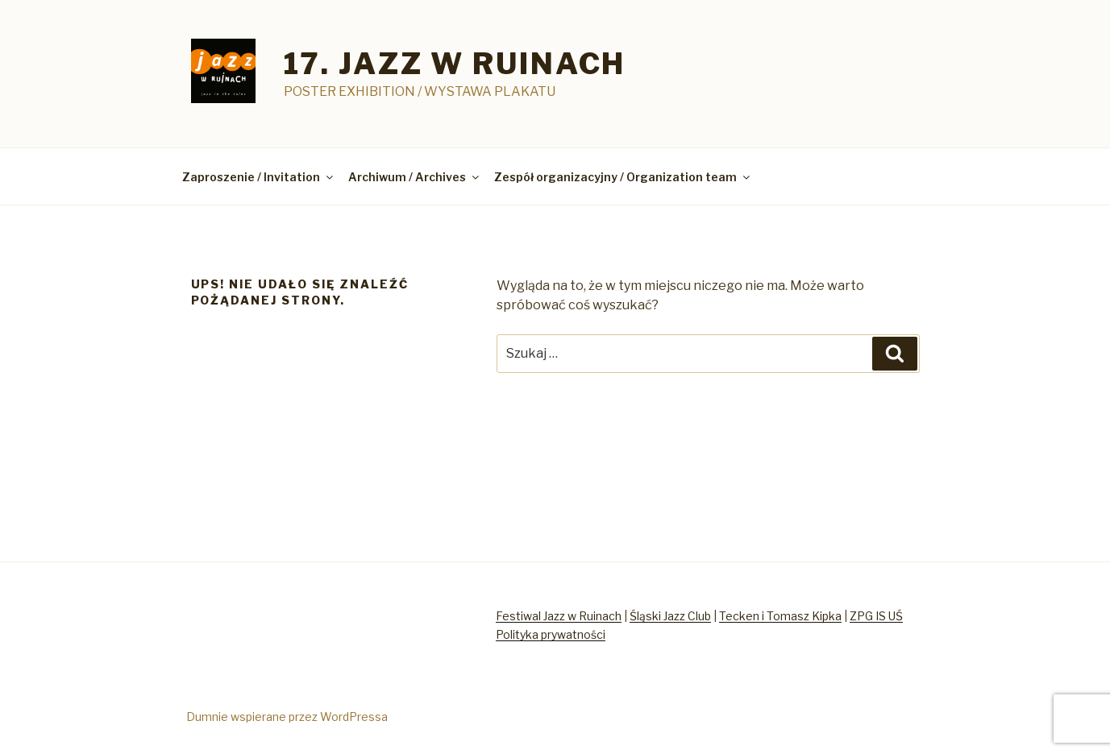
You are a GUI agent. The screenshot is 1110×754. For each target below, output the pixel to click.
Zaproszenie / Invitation (258, 177)
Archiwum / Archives (414, 177)
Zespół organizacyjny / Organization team (623, 177)
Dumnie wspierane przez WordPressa (287, 716)
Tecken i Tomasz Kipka (780, 616)
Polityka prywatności (550, 634)
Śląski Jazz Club (670, 616)
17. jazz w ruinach (455, 63)
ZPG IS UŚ (876, 616)
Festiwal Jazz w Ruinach (559, 616)
